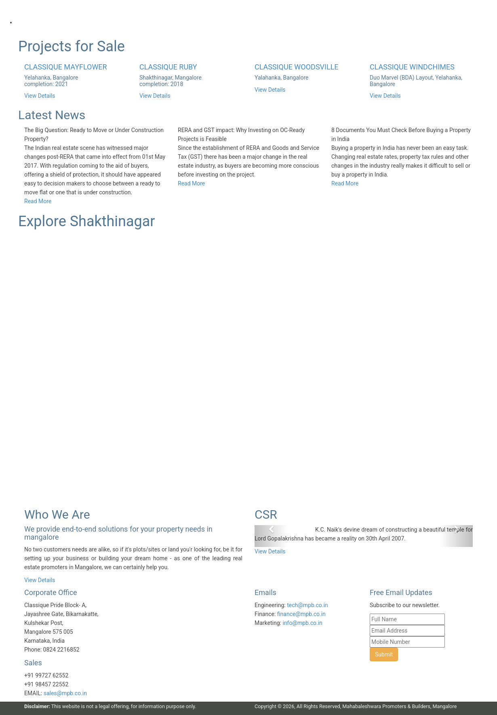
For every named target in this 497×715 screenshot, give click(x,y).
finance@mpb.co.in (301, 614)
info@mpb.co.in (302, 623)
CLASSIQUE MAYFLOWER (65, 67)
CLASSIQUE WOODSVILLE (297, 67)
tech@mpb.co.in (307, 605)
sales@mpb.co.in (65, 693)
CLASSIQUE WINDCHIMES (412, 67)
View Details (39, 96)
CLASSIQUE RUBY (168, 67)
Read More (37, 201)
